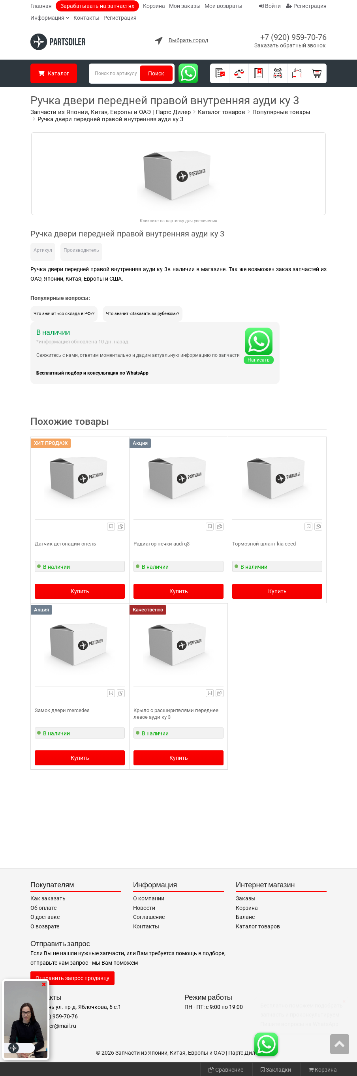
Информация (47, 18)
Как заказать (48, 898)
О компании (148, 898)
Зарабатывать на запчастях (97, 6)
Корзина (154, 6)
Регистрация (120, 18)
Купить (80, 591)
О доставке (45, 917)
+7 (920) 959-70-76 (293, 37)
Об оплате (43, 908)
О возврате (44, 926)
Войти (270, 6)
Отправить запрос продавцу (72, 978)
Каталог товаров (258, 926)
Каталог (53, 73)
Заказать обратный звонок (290, 45)
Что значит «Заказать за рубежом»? (142, 313)
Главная (41, 6)
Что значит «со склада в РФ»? (64, 313)
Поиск (156, 73)
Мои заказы (185, 6)
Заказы (246, 898)
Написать (259, 360)
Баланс (245, 917)
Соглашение (149, 917)
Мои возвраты (223, 6)
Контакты (86, 18)
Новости (144, 908)
